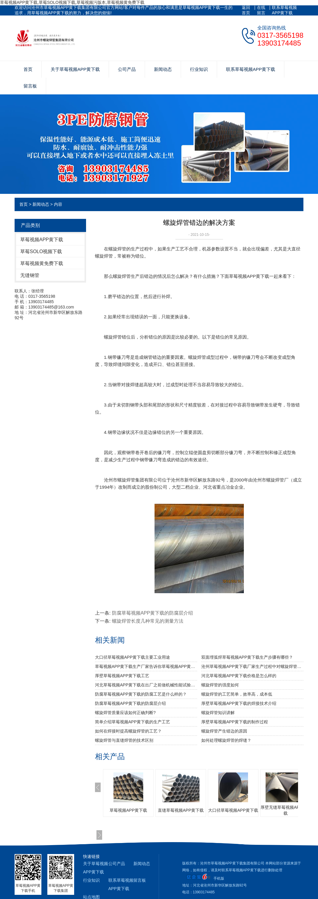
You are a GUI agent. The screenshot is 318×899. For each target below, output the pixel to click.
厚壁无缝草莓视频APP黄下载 (286, 810)
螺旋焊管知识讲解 (218, 712)
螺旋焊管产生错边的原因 (224, 731)
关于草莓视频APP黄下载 (75, 69)
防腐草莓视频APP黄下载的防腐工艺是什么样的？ (141, 694)
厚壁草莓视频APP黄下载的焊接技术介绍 (238, 703)
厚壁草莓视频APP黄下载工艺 (122, 675)
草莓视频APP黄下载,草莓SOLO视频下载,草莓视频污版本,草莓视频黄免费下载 (72, 2)
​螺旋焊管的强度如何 (220, 685)
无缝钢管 (29, 275)
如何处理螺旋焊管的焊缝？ (226, 740)
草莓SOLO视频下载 (41, 251)
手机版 (218, 878)
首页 (28, 69)
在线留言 (261, 10)
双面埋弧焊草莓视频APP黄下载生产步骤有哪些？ (247, 657)
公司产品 (127, 69)
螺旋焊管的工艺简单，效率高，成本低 (236, 694)
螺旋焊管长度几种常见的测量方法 (147, 621)
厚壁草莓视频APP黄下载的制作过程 (234, 721)
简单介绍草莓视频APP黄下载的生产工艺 (132, 721)
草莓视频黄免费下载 (41, 263)
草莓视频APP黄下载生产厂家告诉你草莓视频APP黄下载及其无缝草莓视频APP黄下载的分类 (146, 666)
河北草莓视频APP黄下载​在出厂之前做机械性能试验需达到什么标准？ (146, 685)
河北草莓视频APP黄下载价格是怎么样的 (238, 675)
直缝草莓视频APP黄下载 (181, 810)
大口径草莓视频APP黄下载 (233, 810)
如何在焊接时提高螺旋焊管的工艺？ (128, 731)
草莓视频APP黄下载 (41, 239)
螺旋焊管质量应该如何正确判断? (125, 712)
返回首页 (246, 10)
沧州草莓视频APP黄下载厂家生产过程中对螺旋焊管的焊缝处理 (252, 666)
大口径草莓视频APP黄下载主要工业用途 (132, 657)
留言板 (30, 85)
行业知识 (199, 69)
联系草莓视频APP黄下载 (284, 10)
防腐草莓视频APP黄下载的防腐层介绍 (152, 613)
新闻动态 (163, 69)
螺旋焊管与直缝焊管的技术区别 (124, 740)
